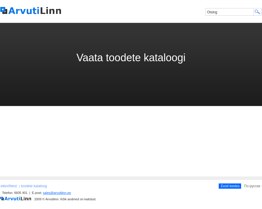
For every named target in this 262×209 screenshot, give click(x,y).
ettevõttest (9, 186)
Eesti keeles (230, 186)
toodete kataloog (34, 186)
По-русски (252, 186)
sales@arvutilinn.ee (57, 192)
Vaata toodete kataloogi (131, 58)
